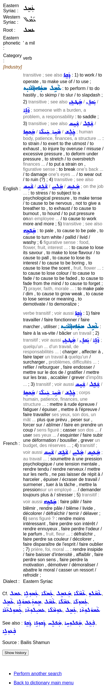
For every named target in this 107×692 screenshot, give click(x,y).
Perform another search (38, 673)
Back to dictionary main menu (44, 682)
